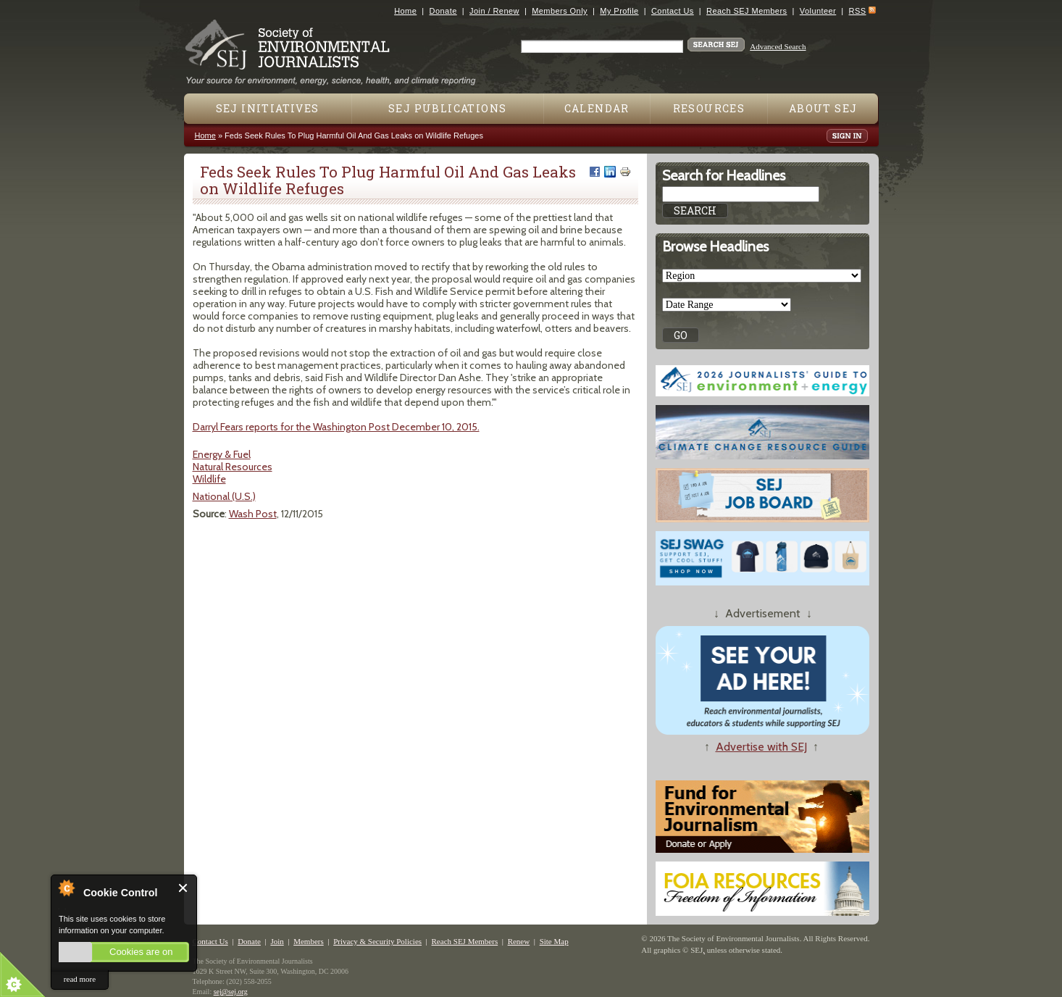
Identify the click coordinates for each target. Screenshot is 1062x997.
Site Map (554, 941)
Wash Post (253, 513)
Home (405, 11)
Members (308, 941)
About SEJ (823, 108)
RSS (857, 11)
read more (80, 979)
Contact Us (672, 11)
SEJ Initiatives (267, 108)
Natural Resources (232, 466)
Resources (709, 108)
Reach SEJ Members (746, 11)
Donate (443, 11)
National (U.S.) (224, 496)
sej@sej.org (231, 992)
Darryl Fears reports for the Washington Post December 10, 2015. (336, 426)
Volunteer (818, 11)
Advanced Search (778, 46)
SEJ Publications (447, 108)
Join (276, 941)
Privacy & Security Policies (377, 941)
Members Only (560, 11)
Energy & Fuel (222, 454)
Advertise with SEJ (761, 747)
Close (183, 888)
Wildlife (209, 478)
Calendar (597, 108)
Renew (519, 941)
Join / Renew (494, 11)
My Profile (619, 11)
